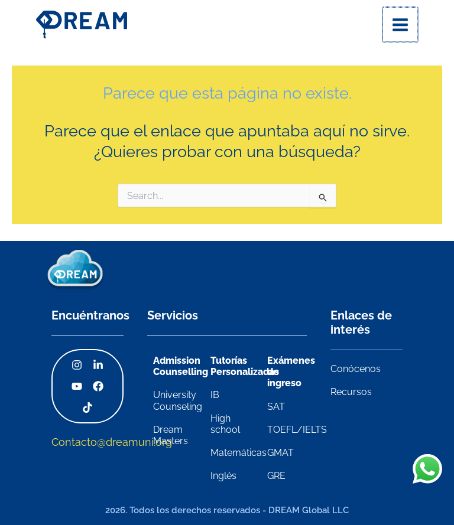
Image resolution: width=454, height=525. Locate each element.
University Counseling (177, 401)
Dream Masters (170, 435)
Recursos (351, 391)
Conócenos (355, 368)
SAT (276, 406)
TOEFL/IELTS (297, 429)
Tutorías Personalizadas (244, 366)
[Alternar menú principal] (400, 25)
